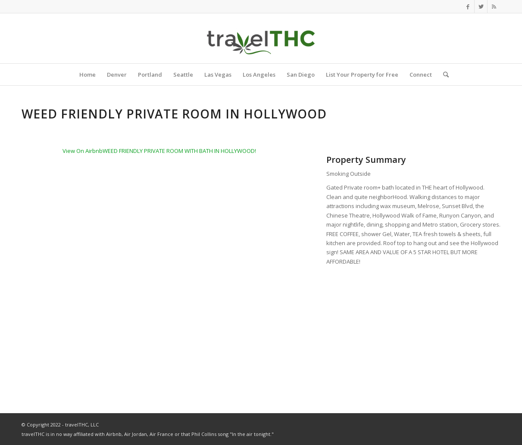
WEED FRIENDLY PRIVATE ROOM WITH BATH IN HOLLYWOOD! (179, 151)
